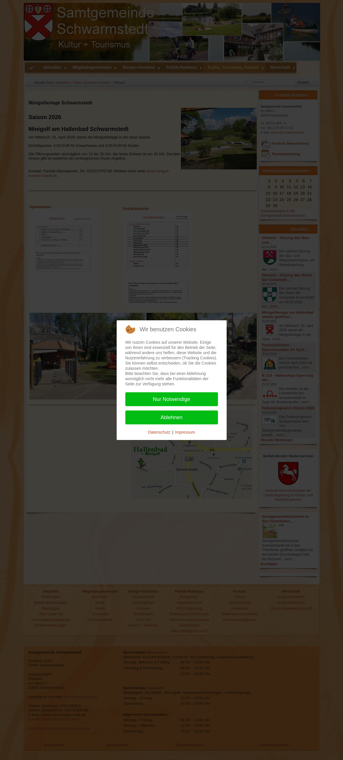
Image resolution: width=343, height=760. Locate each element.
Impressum (185, 432)
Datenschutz (159, 432)
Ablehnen (171, 417)
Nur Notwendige (171, 399)
